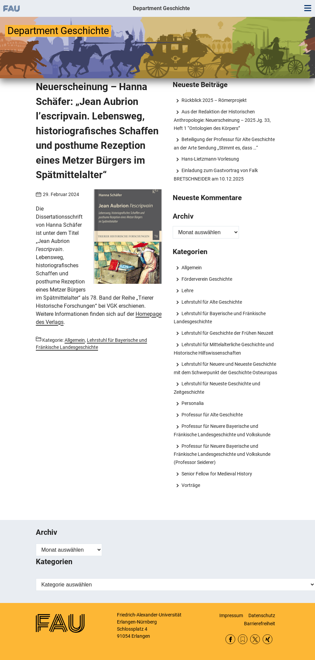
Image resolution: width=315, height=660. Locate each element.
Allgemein (191, 267)
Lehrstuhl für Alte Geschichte (211, 302)
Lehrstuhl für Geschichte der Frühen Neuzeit (227, 333)
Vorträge (190, 485)
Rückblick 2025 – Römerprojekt (214, 100)
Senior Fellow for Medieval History (216, 473)
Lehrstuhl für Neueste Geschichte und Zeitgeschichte (217, 387)
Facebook (230, 639)
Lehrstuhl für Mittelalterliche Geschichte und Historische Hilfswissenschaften (223, 348)
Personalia (192, 403)
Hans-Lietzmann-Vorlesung (210, 159)
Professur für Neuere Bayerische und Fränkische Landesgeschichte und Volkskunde (222, 430)
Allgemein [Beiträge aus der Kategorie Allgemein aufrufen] (75, 340)
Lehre (187, 290)
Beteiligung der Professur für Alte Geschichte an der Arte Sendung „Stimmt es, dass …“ (224, 143)
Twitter (255, 639)
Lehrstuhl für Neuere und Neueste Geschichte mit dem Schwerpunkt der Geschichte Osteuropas (225, 368)
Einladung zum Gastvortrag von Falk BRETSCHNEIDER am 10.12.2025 (216, 174)
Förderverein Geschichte (206, 279)
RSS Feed (243, 639)
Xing (267, 639)
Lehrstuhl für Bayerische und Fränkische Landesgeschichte (219, 317)
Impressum (231, 615)
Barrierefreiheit (259, 623)
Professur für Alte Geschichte (212, 414)
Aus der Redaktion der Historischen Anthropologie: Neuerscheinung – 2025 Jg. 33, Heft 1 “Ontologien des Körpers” (222, 120)
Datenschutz (261, 615)
